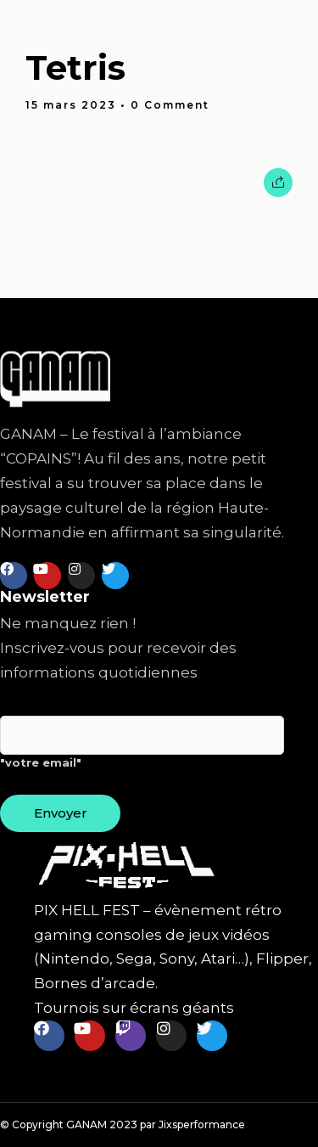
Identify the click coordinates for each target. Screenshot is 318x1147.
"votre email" (142, 748)
